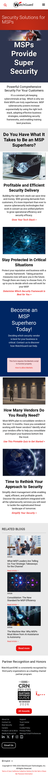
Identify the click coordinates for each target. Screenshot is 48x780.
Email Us (8, 745)
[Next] (40, 693)
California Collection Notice (21, 771)
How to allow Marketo (24, 368)
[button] (5, 4)
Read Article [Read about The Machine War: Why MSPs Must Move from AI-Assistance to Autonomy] (12, 641)
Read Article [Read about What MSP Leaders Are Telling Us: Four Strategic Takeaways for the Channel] (12, 571)
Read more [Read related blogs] (24, 648)
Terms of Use (6, 771)
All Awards (23, 711)
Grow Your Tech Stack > (24, 219)
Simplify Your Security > (24, 513)
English (7, 761)
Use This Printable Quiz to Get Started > (24, 441)
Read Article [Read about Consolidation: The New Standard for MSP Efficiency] (12, 605)
